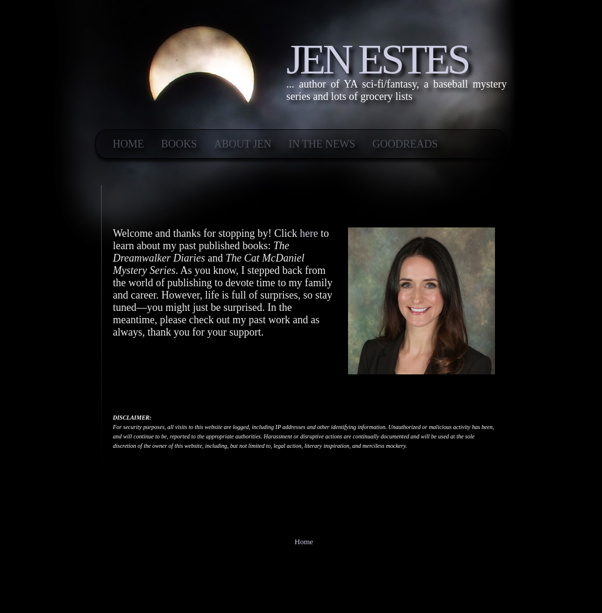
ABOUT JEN (242, 144)
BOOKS (179, 144)
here (309, 233)
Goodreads (405, 144)
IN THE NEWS (322, 144)
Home (128, 144)
